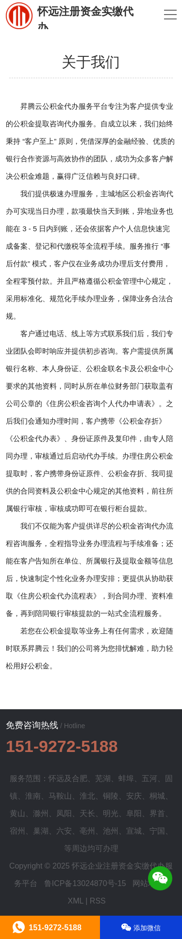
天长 (87, 813)
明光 (110, 813)
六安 (64, 831)
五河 (149, 778)
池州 (110, 831)
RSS (98, 901)
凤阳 (64, 813)
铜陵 (110, 796)
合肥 (79, 778)
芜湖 (103, 778)
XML (75, 901)
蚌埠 (126, 778)
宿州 (17, 831)
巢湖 (41, 831)
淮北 (87, 796)
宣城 (134, 831)
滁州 (41, 813)
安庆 (134, 796)
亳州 (87, 831)
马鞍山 (60, 796)
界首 (157, 813)
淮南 (33, 796)
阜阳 (134, 813)
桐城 (157, 796)
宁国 (157, 831)
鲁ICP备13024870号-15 (85, 883)
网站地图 (148, 883)
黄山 (17, 813)
